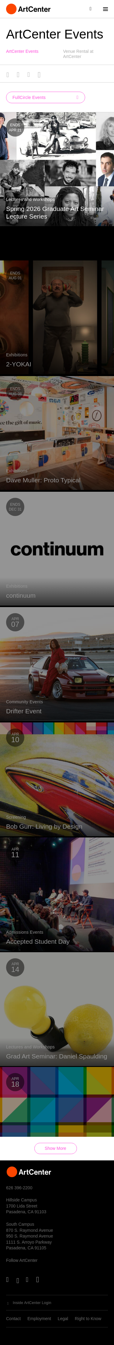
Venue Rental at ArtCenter (78, 54)
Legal (63, 1318)
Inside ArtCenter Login (32, 1303)
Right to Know (88, 1318)
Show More (55, 1148)
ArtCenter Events (22, 51)
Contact (13, 1318)
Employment (39, 1318)
